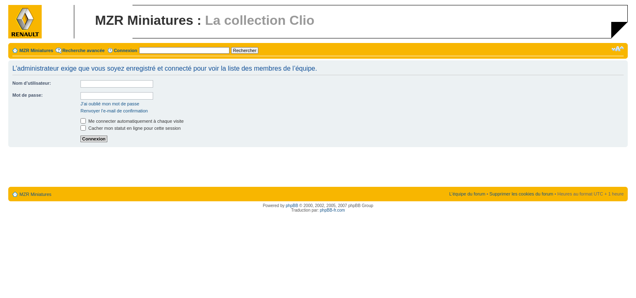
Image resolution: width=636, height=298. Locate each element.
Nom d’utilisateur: (31, 83)
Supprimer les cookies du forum (521, 193)
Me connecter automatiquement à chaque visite (132, 121)
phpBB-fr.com (332, 210)
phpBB (292, 205)
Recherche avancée (83, 50)
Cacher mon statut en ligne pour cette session (130, 128)
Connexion (125, 50)
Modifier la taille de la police (618, 48)
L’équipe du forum (467, 193)
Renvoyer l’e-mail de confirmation (114, 110)
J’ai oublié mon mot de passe (109, 103)
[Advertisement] (318, 167)
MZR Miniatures (36, 50)
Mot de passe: (27, 95)
